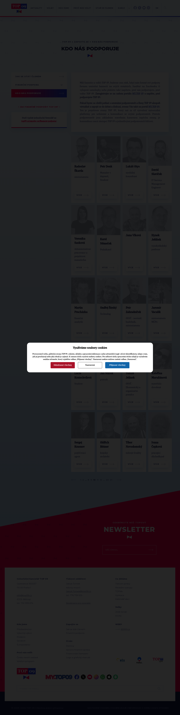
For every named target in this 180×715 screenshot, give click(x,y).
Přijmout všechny (117, 365)
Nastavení (90, 365)
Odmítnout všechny (63, 365)
